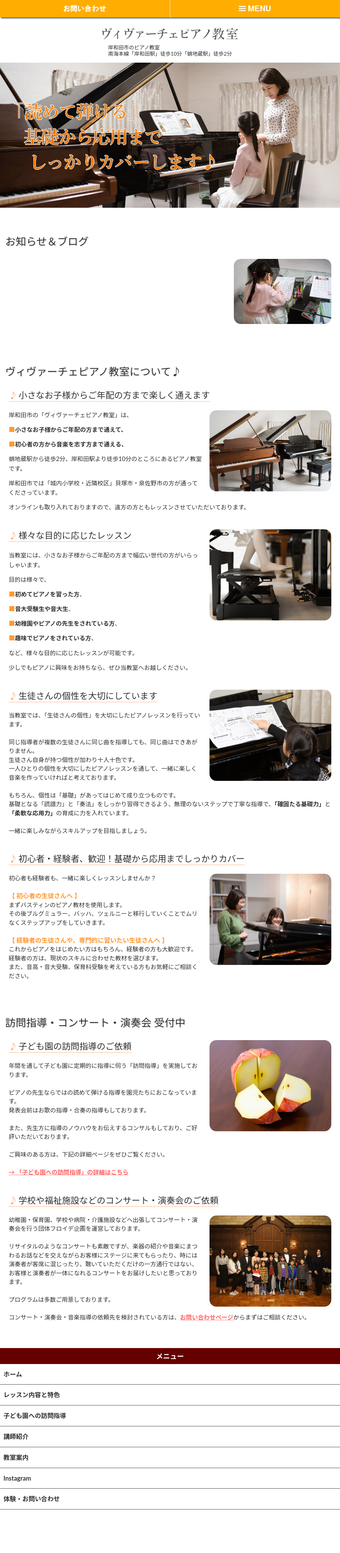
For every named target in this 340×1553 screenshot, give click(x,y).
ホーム (12, 1374)
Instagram (17, 1478)
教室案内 (16, 1457)
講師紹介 (16, 1436)
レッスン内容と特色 (31, 1395)
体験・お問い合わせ (31, 1499)
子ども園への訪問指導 (34, 1415)
